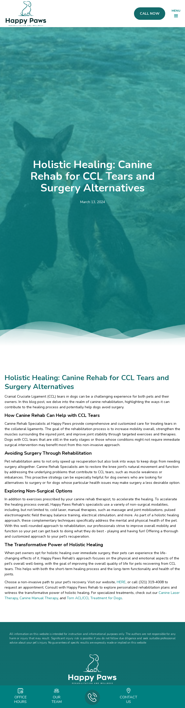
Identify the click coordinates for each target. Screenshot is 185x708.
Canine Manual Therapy (38, 598)
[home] (24, 13)
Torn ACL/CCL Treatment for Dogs (94, 598)
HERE (121, 582)
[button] (176, 14)
